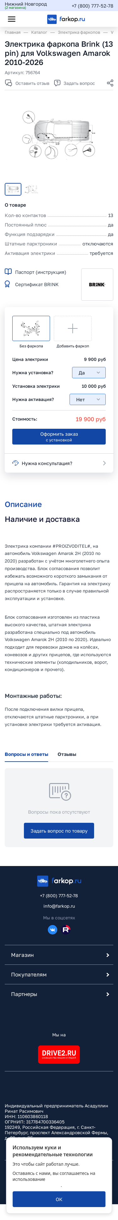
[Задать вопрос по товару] (59, 831)
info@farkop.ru (59, 906)
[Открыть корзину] (103, 19)
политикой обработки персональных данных (53, 1182)
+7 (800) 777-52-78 (92, 6)
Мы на (59, 1034)
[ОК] (59, 1199)
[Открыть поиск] (29, 19)
